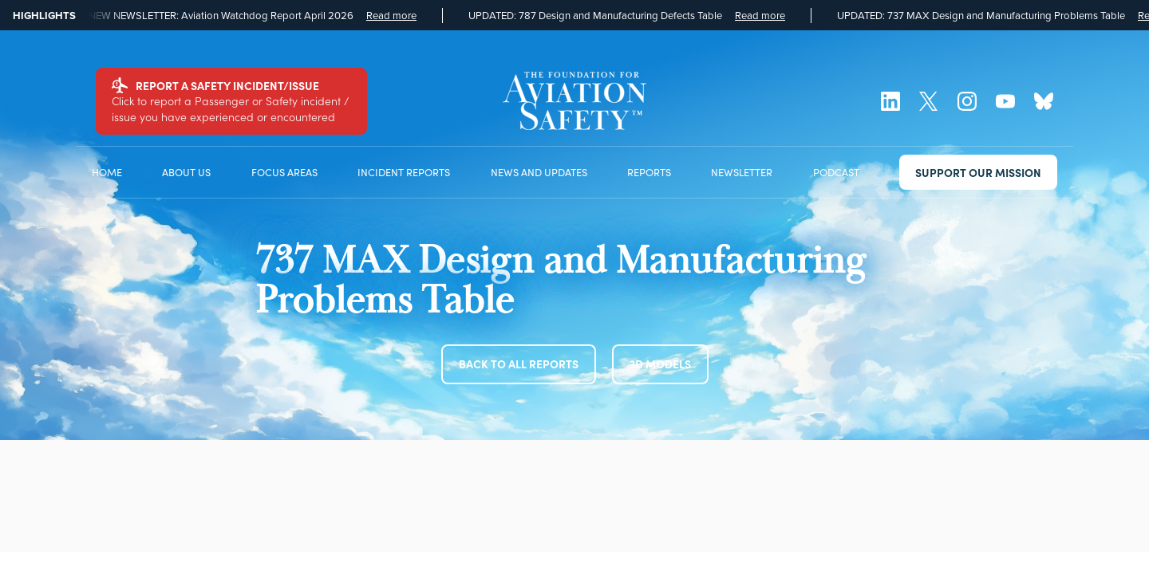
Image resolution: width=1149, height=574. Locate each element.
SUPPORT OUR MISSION (978, 172)
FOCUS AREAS (284, 172)
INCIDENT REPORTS (403, 172)
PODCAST (836, 172)
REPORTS (649, 172)
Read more (391, 15)
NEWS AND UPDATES (539, 172)
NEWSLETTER (741, 172)
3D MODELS (660, 364)
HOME (107, 172)
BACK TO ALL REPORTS (518, 364)
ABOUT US (186, 172)
